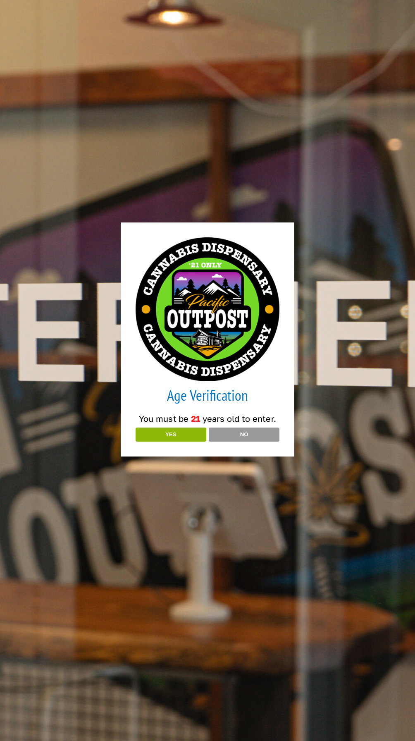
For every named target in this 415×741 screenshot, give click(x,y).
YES (170, 434)
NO (244, 434)
